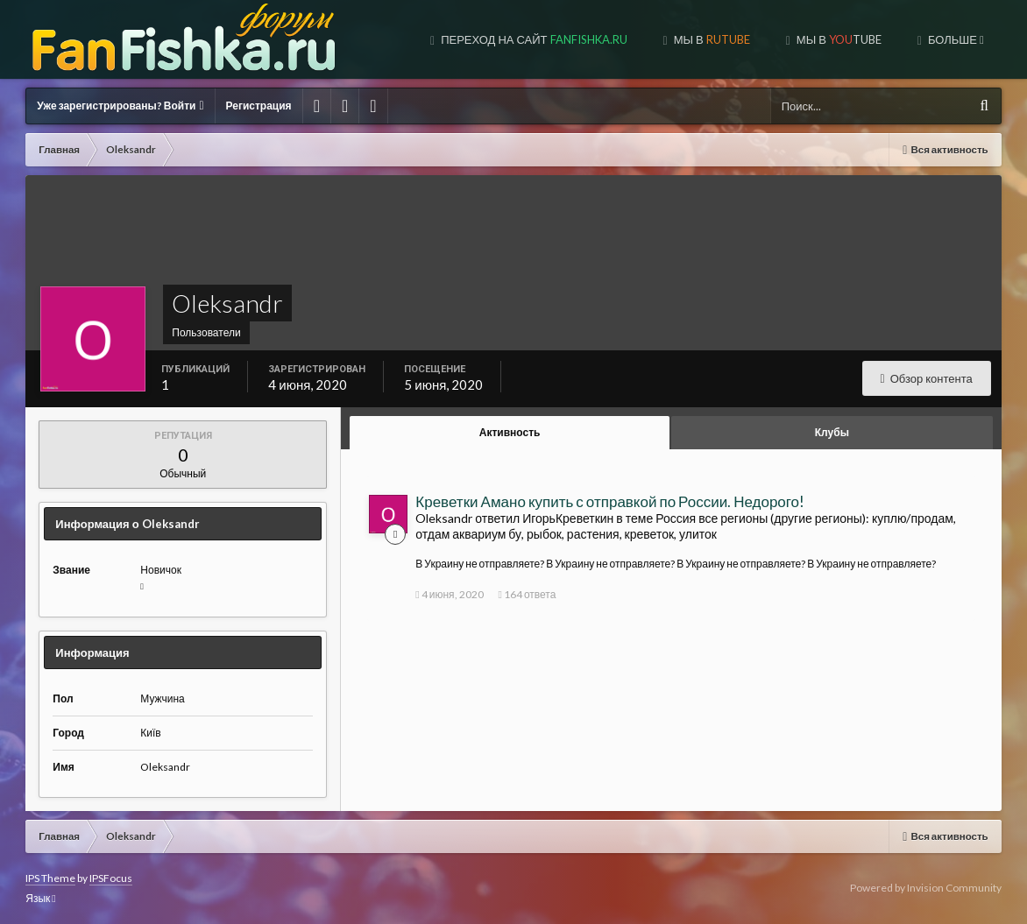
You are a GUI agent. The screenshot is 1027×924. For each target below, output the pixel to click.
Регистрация (259, 105)
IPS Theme (50, 878)
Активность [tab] (510, 432)
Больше (954, 39)
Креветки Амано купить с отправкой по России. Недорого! (609, 501)
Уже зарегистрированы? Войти (120, 105)
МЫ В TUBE (838, 39)
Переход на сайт (532, 39)
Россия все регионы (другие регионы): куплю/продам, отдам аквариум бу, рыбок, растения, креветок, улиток (685, 526)
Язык (40, 898)
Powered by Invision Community (926, 887)
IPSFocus (110, 878)
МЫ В (710, 39)
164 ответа (527, 594)
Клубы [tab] (832, 432)
